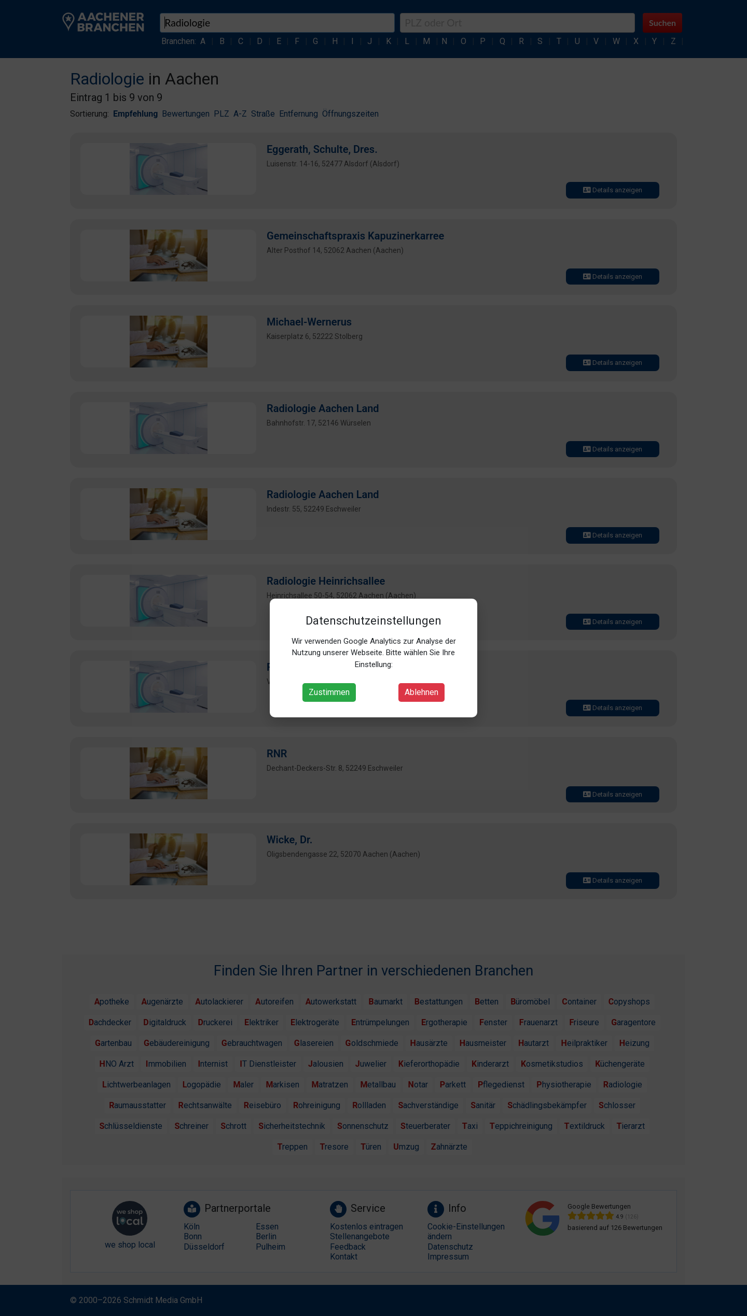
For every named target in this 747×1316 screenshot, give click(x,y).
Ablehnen (421, 692)
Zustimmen (329, 692)
